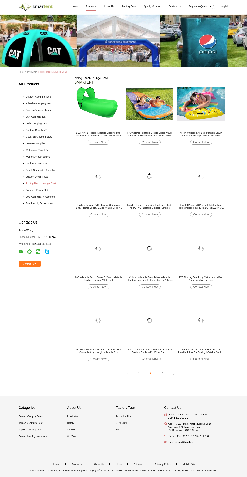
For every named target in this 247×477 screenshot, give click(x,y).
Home (75, 6)
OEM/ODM (121, 423)
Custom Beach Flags (37, 176)
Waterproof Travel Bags (38, 150)
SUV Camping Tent (36, 116)
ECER (213, 470)
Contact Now (98, 142)
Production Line (123, 416)
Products (91, 6)
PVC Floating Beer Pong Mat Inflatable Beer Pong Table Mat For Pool (201, 278)
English (224, 6)
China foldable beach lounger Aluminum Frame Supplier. (59, 470)
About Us (109, 6)
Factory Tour (129, 6)
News (119, 464)
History (70, 423)
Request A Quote (198, 6)
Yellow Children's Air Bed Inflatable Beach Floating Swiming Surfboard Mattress (201, 134)
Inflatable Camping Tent (38, 103)
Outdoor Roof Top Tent (38, 130)
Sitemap (138, 464)
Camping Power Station (38, 190)
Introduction (73, 416)
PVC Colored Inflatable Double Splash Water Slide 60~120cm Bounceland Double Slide (149, 134)
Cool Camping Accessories (40, 196)
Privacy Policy (163, 464)
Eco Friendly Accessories (39, 203)
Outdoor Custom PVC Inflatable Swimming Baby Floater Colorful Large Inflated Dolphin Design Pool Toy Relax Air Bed (98, 206)
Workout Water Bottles (38, 156)
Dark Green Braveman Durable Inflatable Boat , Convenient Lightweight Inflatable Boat (98, 351)
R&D (118, 429)
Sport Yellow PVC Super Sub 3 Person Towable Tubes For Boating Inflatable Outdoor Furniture (201, 351)
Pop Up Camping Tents (38, 110)
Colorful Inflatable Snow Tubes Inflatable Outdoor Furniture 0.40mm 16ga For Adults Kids (149, 279)
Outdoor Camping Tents (38, 96)
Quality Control (152, 6)
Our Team (72, 436)
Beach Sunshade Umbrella (40, 170)
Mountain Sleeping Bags (39, 136)
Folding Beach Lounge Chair (52, 71)
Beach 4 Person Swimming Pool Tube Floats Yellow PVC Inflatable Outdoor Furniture (149, 206)
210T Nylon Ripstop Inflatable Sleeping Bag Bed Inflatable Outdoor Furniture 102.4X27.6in (98, 134)
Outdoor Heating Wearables (33, 436)
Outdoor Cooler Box (36, 163)
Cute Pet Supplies (35, 143)
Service (71, 429)
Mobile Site (189, 464)
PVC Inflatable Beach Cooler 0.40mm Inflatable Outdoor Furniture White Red (98, 278)
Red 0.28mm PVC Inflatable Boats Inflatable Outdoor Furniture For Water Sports (149, 351)
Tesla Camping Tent (36, 123)
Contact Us (174, 6)
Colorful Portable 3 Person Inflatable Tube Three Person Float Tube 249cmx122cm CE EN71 (201, 206)
